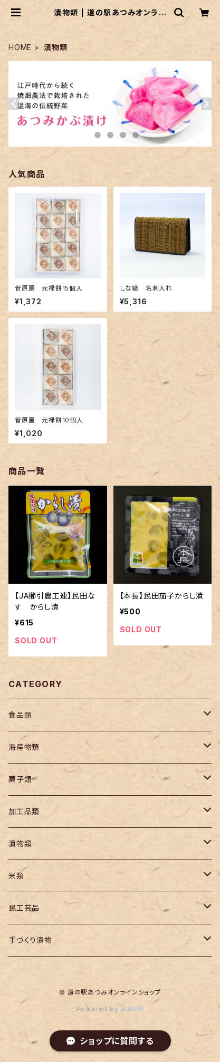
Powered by (110, 1009)
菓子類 (20, 779)
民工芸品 (24, 907)
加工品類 (24, 811)
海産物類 (24, 746)
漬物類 (20, 843)
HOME (20, 47)
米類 (16, 875)
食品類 (20, 714)
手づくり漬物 (30, 939)
